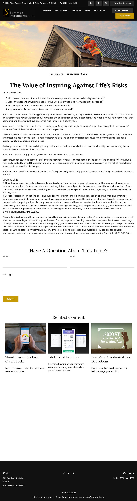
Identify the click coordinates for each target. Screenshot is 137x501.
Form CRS (71, 492)
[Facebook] (99, 2)
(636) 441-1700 (68, 2)
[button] (46, 10)
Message (7, 274)
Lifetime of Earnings (63, 357)
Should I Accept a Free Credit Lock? (22, 359)
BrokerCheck (98, 496)
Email (72, 256)
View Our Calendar (122, 2)
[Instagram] (73, 473)
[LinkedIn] (91, 2)
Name (6, 256)
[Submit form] (10, 298)
